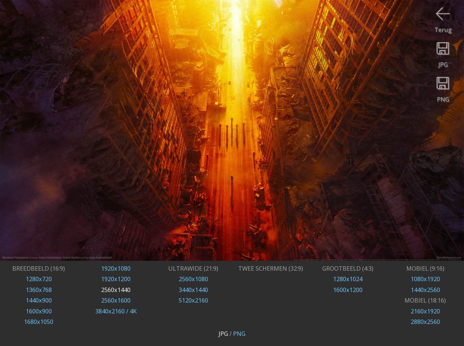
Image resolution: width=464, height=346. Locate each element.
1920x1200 (115, 279)
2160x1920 (425, 311)
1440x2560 (425, 289)
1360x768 (39, 289)
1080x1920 (425, 279)
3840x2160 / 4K (116, 311)
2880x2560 (425, 321)
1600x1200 (347, 289)
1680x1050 (38, 321)
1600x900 (39, 311)
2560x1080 (193, 279)
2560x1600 (115, 300)
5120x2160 (193, 300)
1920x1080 (115, 268)
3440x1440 (193, 289)
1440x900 (39, 300)
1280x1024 (347, 279)
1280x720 (39, 279)
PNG (239, 333)
